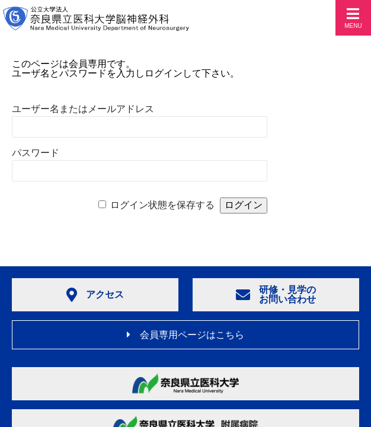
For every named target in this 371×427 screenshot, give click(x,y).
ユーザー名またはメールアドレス (83, 109)
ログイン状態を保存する (162, 205)
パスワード (35, 153)
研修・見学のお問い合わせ (276, 294)
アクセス (95, 295)
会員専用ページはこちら (185, 335)
